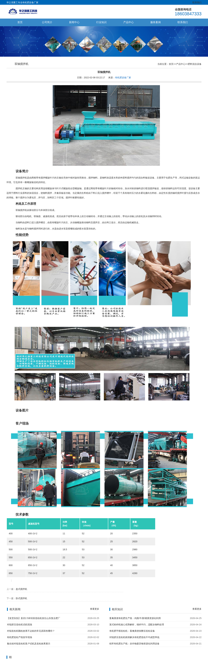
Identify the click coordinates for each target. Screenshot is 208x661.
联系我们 (197, 2)
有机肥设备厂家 (123, 77)
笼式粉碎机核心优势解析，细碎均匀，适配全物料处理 (136, 616)
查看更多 (94, 600)
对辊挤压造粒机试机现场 (19, 616)
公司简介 (47, 22)
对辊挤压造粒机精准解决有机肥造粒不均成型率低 (134, 629)
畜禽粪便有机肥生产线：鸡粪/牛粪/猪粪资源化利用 (135, 610)
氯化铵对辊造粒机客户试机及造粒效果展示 (28, 635)
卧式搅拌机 (122, 589)
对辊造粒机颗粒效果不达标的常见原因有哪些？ (31, 622)
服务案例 (155, 22)
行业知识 (101, 22)
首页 (20, 22)
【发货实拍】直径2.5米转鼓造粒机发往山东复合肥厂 (33, 610)
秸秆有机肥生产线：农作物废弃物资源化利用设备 (134, 635)
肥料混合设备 (195, 64)
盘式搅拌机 (21, 589)
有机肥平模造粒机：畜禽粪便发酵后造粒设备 (132, 622)
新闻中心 (74, 22)
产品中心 (128, 22)
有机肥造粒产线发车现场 (19, 629)
